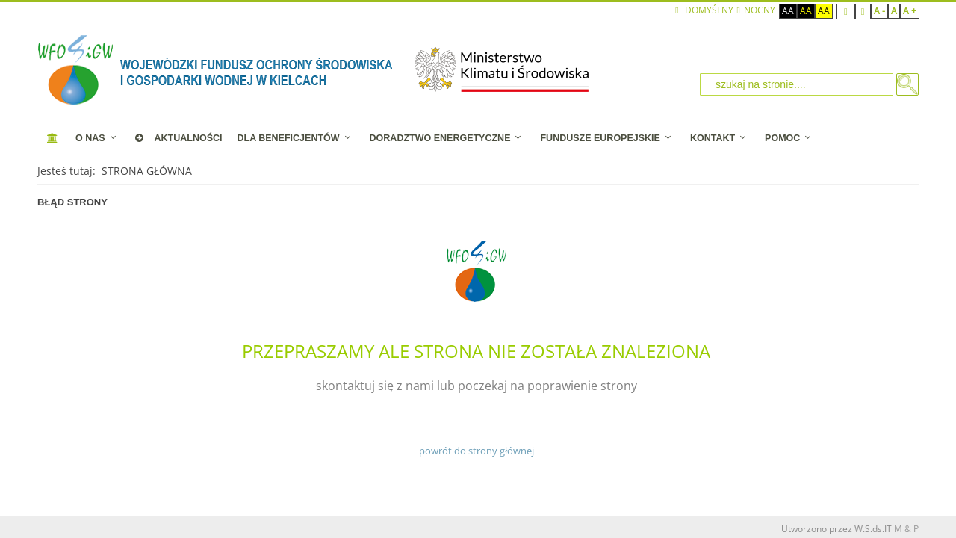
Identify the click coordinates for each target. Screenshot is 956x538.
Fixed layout (845, 11)
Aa (788, 10)
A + (909, 10)
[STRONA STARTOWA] (52, 138)
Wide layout (863, 11)
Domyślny (704, 10)
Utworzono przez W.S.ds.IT (836, 528)
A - (879, 10)
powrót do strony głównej (476, 450)
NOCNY (756, 10)
